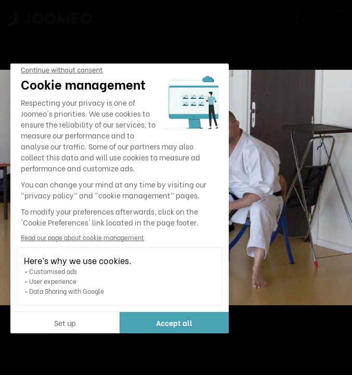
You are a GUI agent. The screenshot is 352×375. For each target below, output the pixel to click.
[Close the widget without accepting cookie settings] (62, 70)
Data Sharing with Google (66, 290)
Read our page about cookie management (82, 237)
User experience (52, 281)
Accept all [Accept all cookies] (174, 322)
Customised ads (53, 271)
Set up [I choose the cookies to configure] (65, 322)
